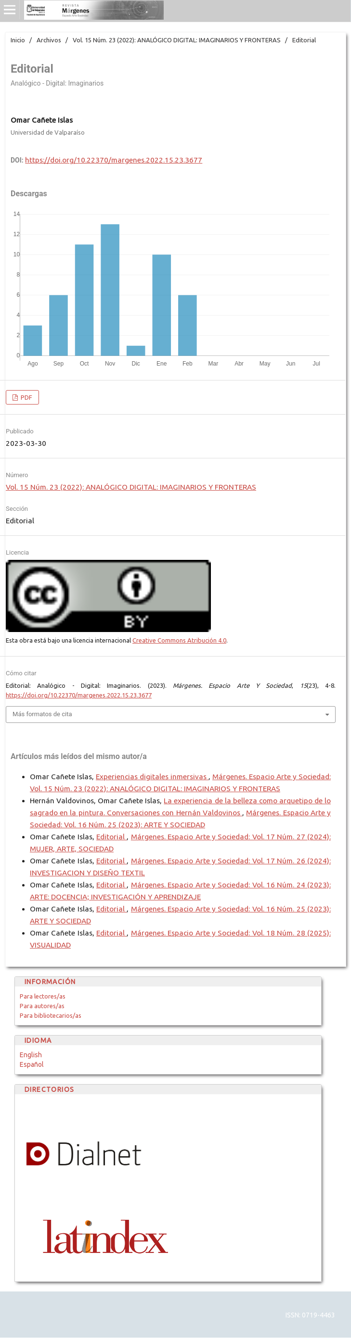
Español (32, 1064)
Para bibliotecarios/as (50, 1015)
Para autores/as (42, 1005)
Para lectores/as (42, 996)
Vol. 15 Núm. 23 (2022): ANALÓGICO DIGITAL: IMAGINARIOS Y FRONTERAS (177, 40)
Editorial (111, 837)
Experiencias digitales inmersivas (152, 776)
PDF (25, 397)
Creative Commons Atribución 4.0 (179, 640)
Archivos (49, 40)
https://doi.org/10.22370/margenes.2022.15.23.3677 (113, 160)
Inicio (18, 40)
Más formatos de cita (42, 714)
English (31, 1055)
